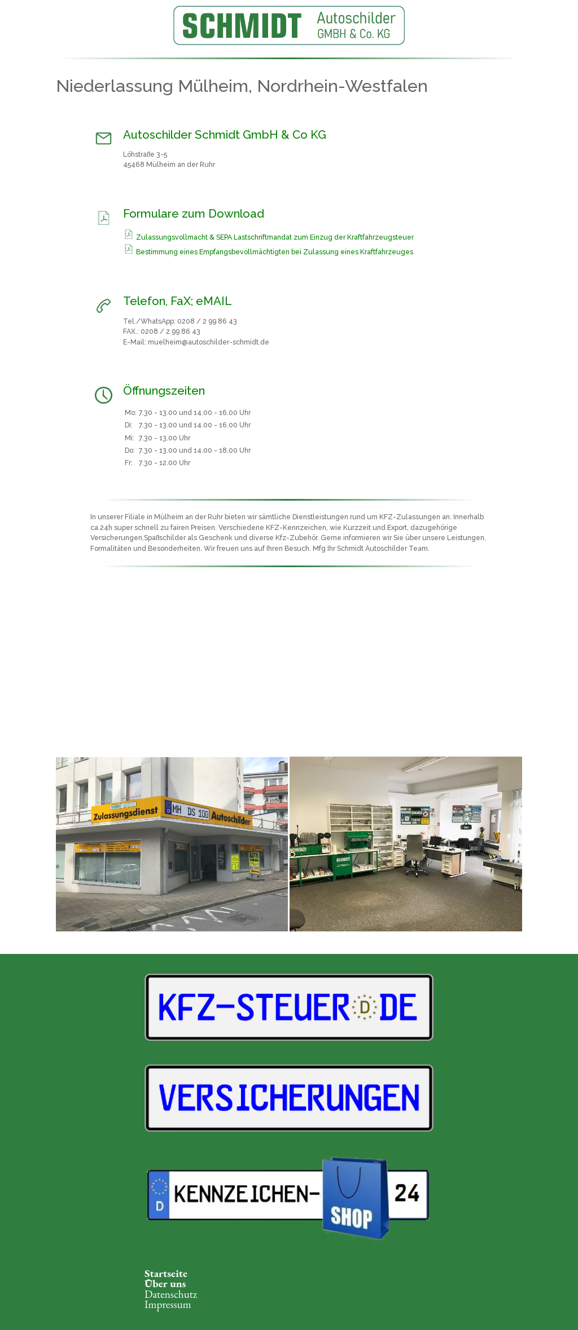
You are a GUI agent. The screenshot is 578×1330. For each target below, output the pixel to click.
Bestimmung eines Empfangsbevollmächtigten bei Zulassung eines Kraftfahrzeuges (274, 252)
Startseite (165, 1273)
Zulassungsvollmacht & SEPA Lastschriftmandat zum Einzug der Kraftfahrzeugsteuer (275, 237)
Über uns (165, 1283)
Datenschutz (170, 1294)
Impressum (167, 1304)
